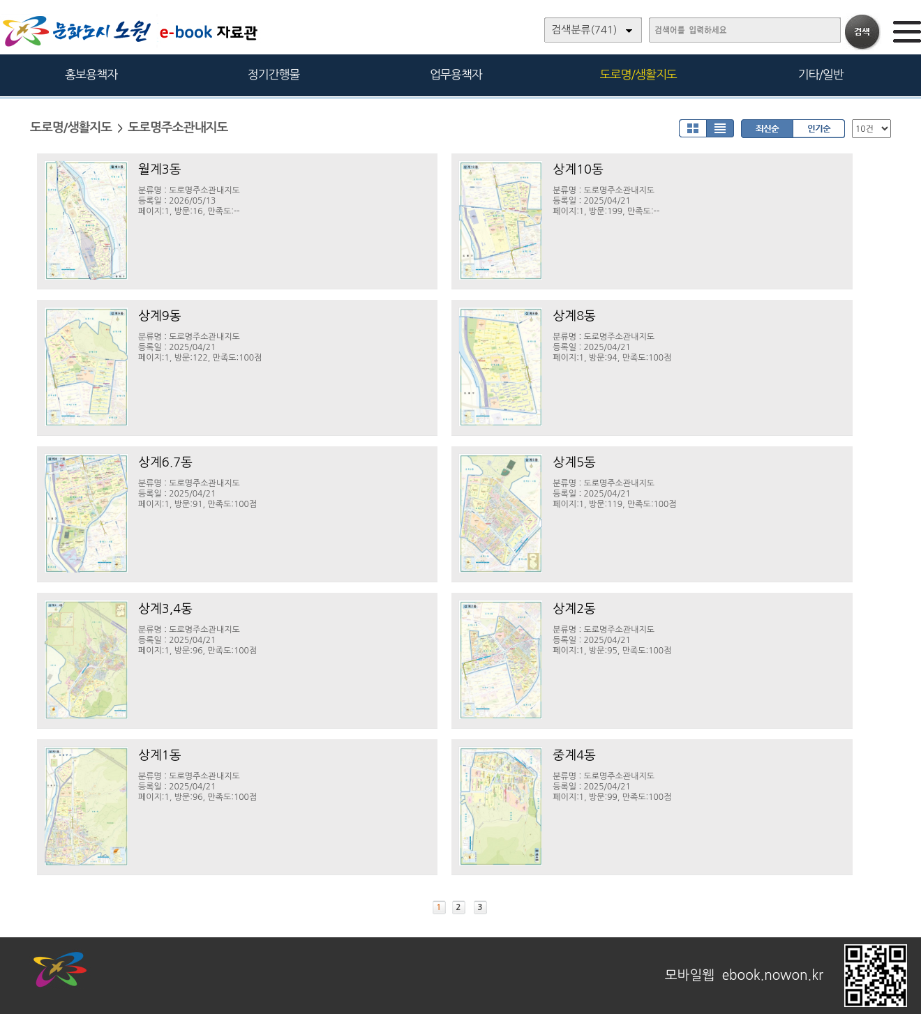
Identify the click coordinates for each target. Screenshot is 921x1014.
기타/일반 (820, 74)
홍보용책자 (91, 74)
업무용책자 (456, 74)
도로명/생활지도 (638, 74)
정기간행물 (274, 74)
